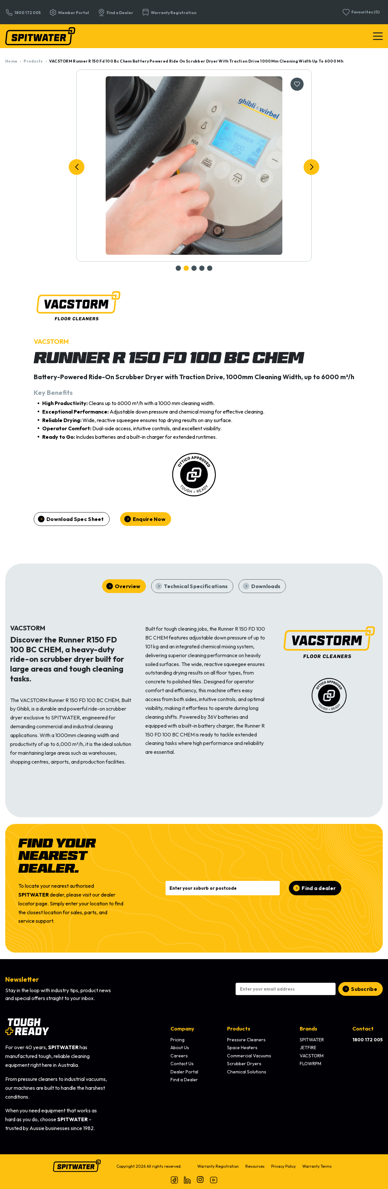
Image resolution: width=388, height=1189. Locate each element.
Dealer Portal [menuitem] (184, 1072)
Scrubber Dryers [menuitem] (244, 1064)
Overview (127, 586)
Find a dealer (319, 888)
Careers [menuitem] (179, 1056)
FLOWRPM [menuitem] (310, 1064)
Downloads (265, 586)
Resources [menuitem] (255, 1166)
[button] (76, 167)
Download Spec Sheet (75, 519)
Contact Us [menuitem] (182, 1064)
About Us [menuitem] (179, 1047)
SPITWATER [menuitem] (312, 1040)
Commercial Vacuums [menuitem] (249, 1056)
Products (33, 61)
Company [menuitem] (182, 1028)
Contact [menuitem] (363, 1028)
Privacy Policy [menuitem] (283, 1166)
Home (11, 61)
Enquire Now (149, 519)
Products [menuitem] (238, 1028)
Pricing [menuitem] (177, 1040)
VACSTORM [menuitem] (312, 1056)
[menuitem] (367, 1040)
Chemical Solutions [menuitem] (246, 1072)
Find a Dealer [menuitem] (184, 1080)
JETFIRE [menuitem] (308, 1047)
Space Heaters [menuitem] (242, 1047)
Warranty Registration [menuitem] (218, 1166)
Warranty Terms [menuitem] (317, 1166)
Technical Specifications (196, 586)
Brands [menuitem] (308, 1028)
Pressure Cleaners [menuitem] (246, 1040)
